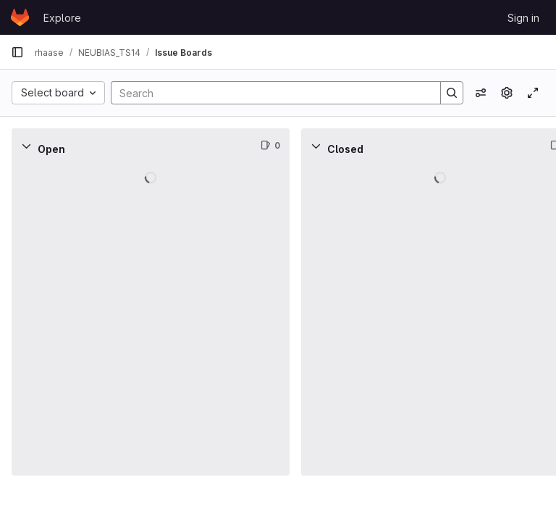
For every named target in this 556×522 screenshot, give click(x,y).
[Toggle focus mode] (532, 92)
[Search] (268, 93)
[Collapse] (26, 145)
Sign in (523, 18)
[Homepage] (20, 17)
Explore (62, 18)
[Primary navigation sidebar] (17, 52)
